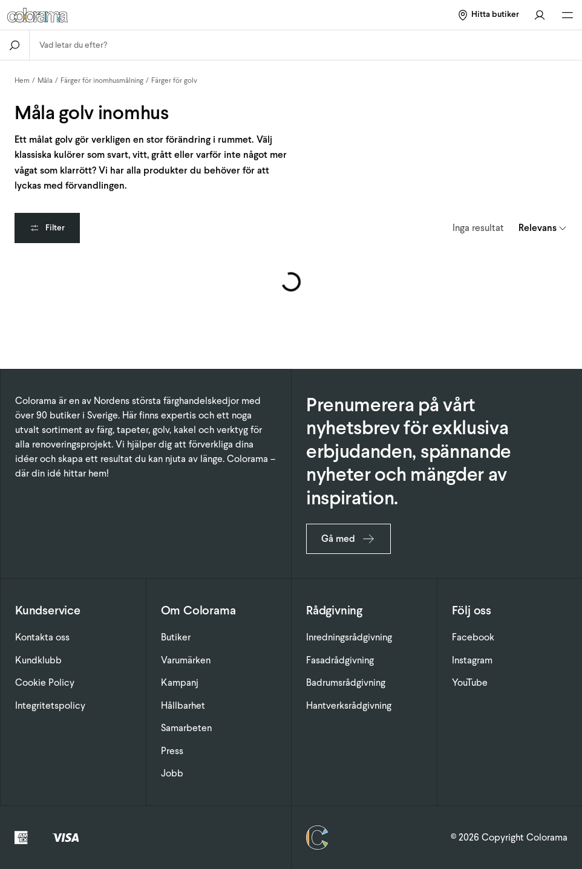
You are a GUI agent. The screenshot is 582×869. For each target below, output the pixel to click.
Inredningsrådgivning (349, 637)
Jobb (172, 773)
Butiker (176, 637)
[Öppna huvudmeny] (567, 15)
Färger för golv (174, 80)
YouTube (470, 682)
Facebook (473, 637)
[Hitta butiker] (488, 15)
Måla (45, 80)
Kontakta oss (42, 637)
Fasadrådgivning (340, 660)
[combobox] (306, 45)
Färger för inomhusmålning (101, 80)
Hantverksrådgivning (348, 705)
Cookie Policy (44, 682)
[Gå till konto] (539, 15)
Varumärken (186, 660)
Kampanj (179, 682)
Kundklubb (38, 660)
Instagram (472, 660)
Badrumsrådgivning (345, 682)
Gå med (348, 539)
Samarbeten (186, 727)
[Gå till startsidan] (107, 15)
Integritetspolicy (50, 705)
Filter (47, 227)
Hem (22, 80)
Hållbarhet (183, 705)
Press (172, 750)
